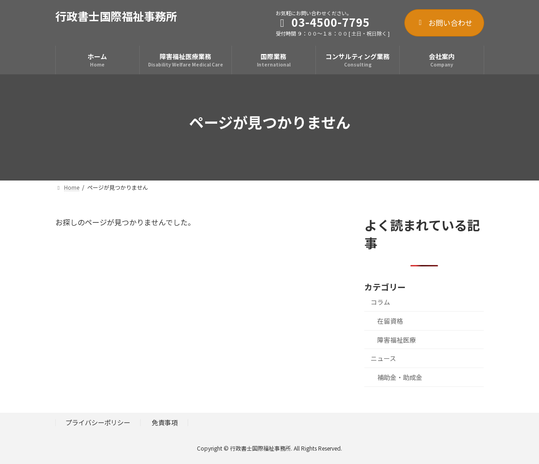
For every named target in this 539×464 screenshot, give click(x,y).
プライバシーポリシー (97, 422)
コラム (380, 302)
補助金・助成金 (399, 377)
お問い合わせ (444, 22)
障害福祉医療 (396, 339)
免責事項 (165, 422)
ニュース (383, 358)
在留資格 (390, 320)
